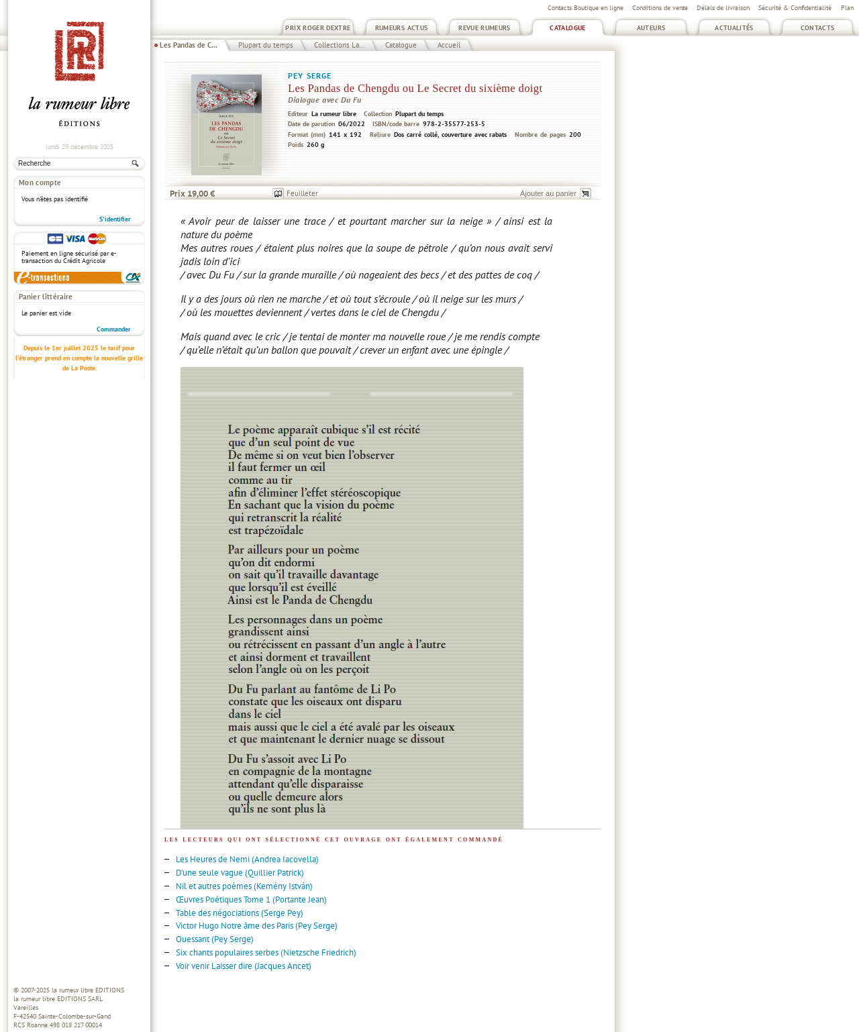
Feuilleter (302, 193)
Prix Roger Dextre (317, 27)
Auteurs (651, 27)
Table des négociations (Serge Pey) (239, 913)
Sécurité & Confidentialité (794, 7)
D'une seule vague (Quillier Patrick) (240, 872)
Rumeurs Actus (401, 27)
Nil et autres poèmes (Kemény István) (244, 886)
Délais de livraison (723, 7)
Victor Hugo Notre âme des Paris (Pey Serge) (257, 925)
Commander (114, 329)
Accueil (449, 45)
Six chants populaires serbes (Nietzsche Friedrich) (266, 952)
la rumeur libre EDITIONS (88, 990)
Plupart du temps (265, 45)
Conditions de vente (660, 7)
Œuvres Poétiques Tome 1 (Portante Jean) (251, 899)
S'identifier (115, 219)
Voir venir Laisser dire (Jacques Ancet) (243, 966)
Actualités (734, 27)
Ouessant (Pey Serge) (215, 939)
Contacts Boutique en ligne (585, 7)
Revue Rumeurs (484, 27)
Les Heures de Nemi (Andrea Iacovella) (247, 859)
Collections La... (339, 45)
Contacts (818, 27)
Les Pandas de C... (188, 45)
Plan (847, 7)
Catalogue (567, 27)
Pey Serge (310, 75)
